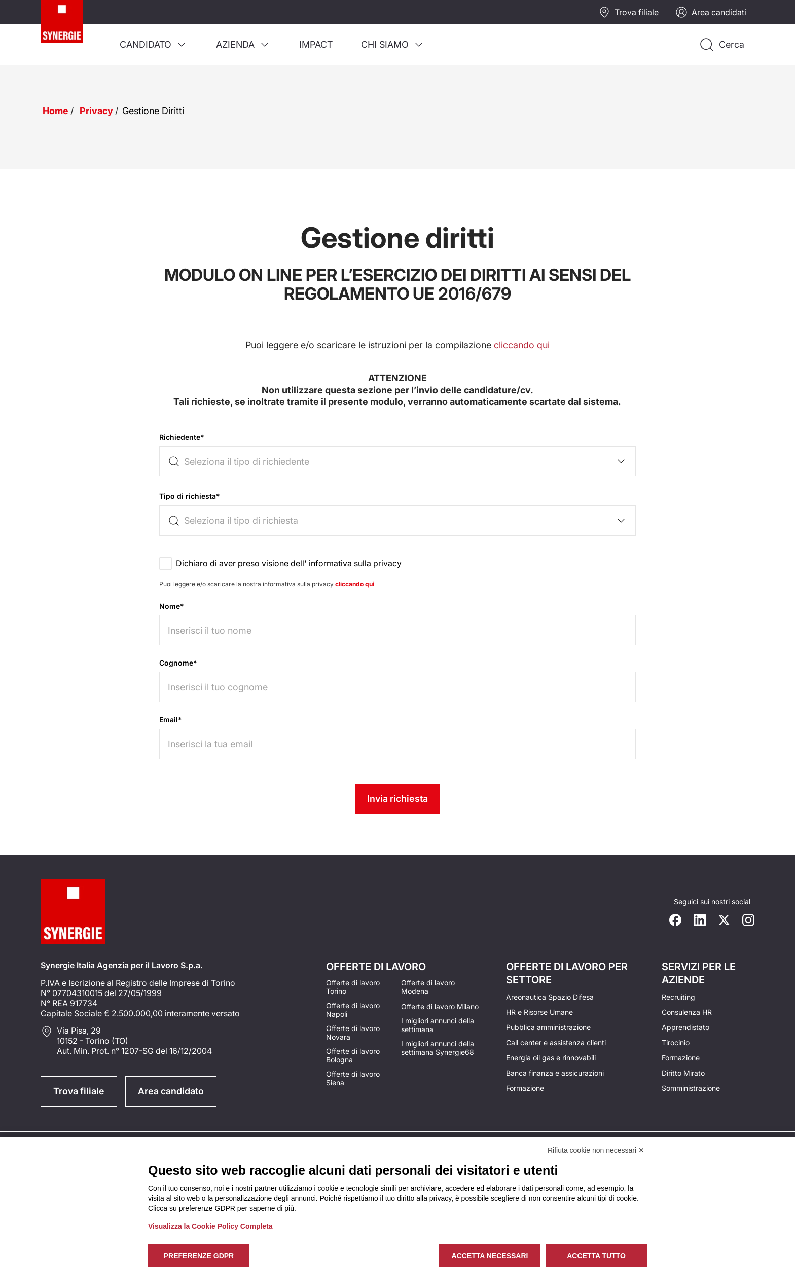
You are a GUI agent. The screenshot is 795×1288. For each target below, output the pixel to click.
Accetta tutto (596, 1256)
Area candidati (710, 12)
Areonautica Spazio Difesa (550, 996)
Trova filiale (628, 12)
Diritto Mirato (683, 1073)
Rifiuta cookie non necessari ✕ (596, 1150)
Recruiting (678, 996)
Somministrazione (691, 1088)
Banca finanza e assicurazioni (555, 1073)
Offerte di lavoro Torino (353, 987)
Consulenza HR (687, 1012)
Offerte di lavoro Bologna (353, 1055)
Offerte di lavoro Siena (353, 1078)
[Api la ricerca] (721, 44)
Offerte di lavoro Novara (353, 1032)
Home (55, 110)
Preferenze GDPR (199, 1256)
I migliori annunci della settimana (437, 1025)
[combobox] (397, 461)
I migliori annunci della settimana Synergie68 (437, 1047)
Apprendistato (685, 1027)
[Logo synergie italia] (73, 32)
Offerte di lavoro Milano (440, 1006)
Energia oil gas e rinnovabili (551, 1057)
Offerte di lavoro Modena (428, 987)
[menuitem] (153, 44)
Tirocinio (676, 1042)
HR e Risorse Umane (539, 1012)
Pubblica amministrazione (548, 1027)
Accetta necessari (490, 1256)
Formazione (525, 1088)
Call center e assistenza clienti (556, 1042)
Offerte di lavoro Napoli (353, 1009)
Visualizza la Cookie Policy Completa (210, 1226)
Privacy (96, 110)
